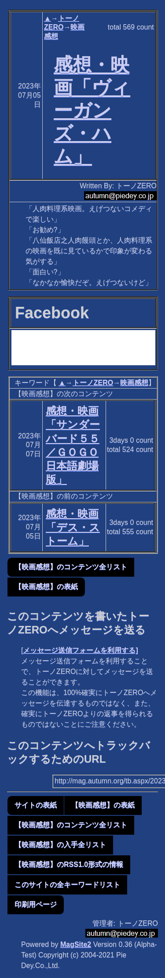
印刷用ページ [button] (36, 904)
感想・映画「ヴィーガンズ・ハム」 (92, 110)
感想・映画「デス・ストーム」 (73, 527)
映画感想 (134, 382)
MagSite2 (75, 944)
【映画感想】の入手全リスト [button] (60, 844)
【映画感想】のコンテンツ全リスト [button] (71, 567)
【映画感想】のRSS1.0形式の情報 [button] (69, 864)
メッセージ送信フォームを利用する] (80, 650)
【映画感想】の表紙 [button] (46, 586)
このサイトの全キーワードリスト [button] (67, 884)
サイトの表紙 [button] (36, 805)
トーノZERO (93, 382)
